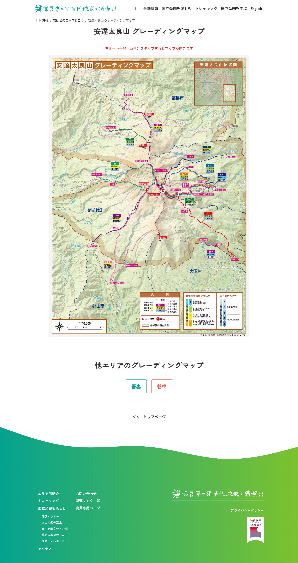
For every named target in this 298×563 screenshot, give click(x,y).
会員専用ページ (88, 507)
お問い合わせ (86, 493)
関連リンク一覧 (88, 500)
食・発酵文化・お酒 (55, 529)
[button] (136, 386)
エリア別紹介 (48, 493)
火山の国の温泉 (52, 522)
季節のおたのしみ (53, 535)
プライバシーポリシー (247, 510)
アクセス (45, 548)
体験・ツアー (50, 516)
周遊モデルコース (53, 541)
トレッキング (48, 500)
